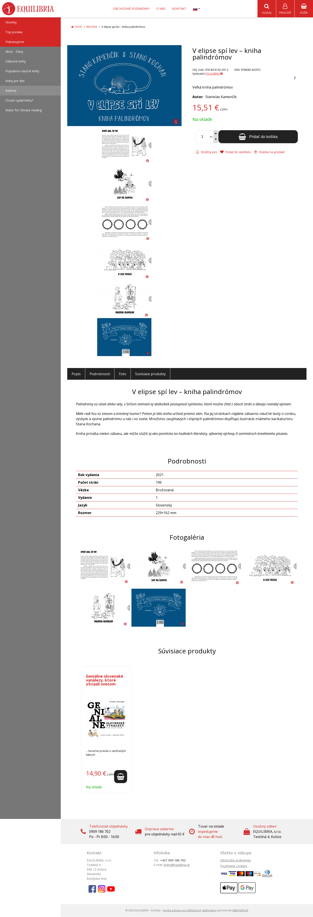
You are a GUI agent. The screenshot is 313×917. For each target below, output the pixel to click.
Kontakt (179, 9)
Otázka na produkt (269, 152)
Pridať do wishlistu (235, 152)
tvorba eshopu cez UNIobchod (182, 910)
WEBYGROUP (240, 910)
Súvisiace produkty (150, 374)
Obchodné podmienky (131, 9)
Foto (122, 374)
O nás (161, 9)
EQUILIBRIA (214, 74)
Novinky (11, 22)
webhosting (209, 910)
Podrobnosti (100, 374)
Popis (76, 374)
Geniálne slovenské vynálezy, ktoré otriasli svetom (104, 680)
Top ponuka (13, 32)
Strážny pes (206, 152)
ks (211, 136)
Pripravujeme (14, 42)
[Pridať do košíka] (258, 136)
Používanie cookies (233, 866)
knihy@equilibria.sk (177, 865)
